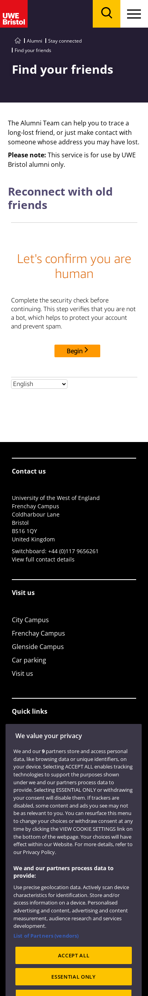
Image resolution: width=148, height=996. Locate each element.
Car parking (29, 660)
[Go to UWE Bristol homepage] (18, 40)
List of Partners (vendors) (46, 962)
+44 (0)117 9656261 (73, 551)
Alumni (34, 40)
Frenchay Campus (38, 633)
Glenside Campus (38, 646)
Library (22, 738)
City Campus (30, 620)
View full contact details (43, 559)
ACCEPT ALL (74, 982)
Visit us (22, 673)
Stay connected (65, 40)
